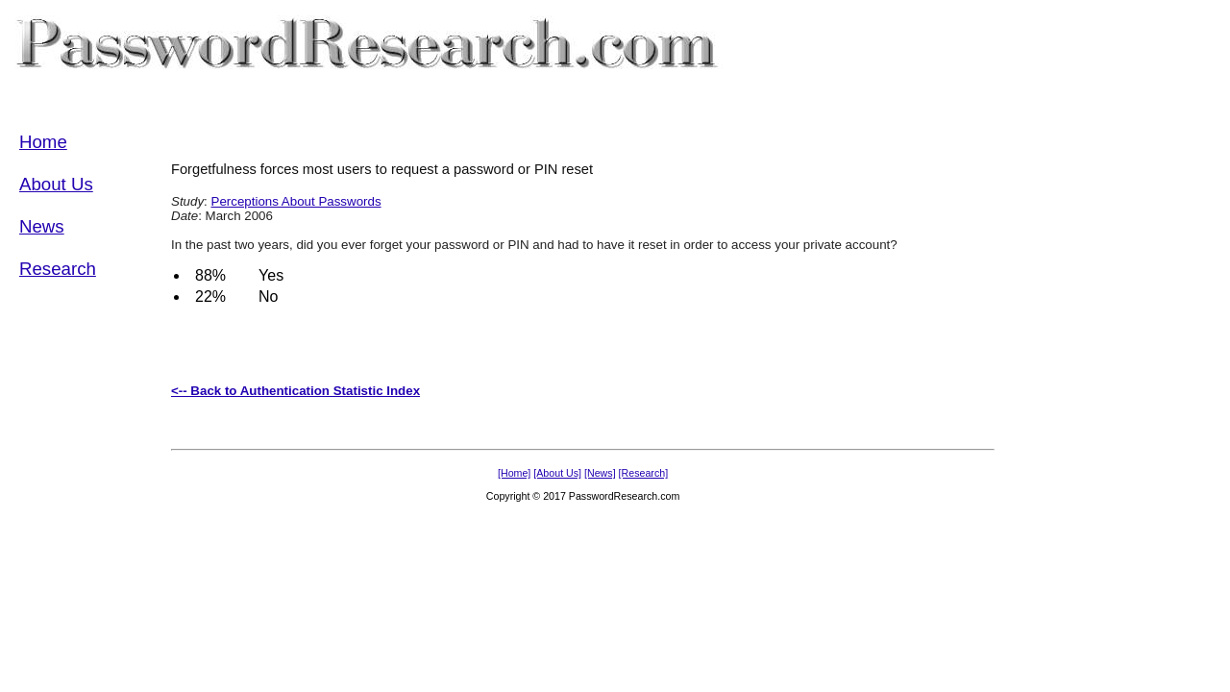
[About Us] (557, 473)
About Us (56, 184)
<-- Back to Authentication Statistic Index (295, 390)
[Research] (644, 473)
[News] (600, 473)
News (41, 226)
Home (43, 142)
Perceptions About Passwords (296, 201)
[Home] (514, 473)
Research (57, 269)
